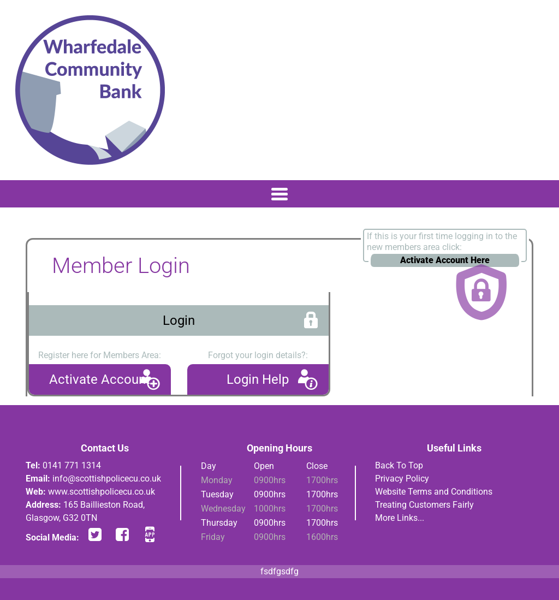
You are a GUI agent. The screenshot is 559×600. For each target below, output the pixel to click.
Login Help (258, 379)
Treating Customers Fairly (424, 505)
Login (179, 320)
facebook (122, 534)
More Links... (399, 518)
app (149, 534)
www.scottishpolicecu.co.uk (101, 491)
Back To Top (399, 465)
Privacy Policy (402, 478)
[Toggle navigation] (279, 193)
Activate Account (99, 379)
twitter (95, 534)
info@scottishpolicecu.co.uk (106, 478)
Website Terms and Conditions (433, 491)
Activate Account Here (445, 260)
